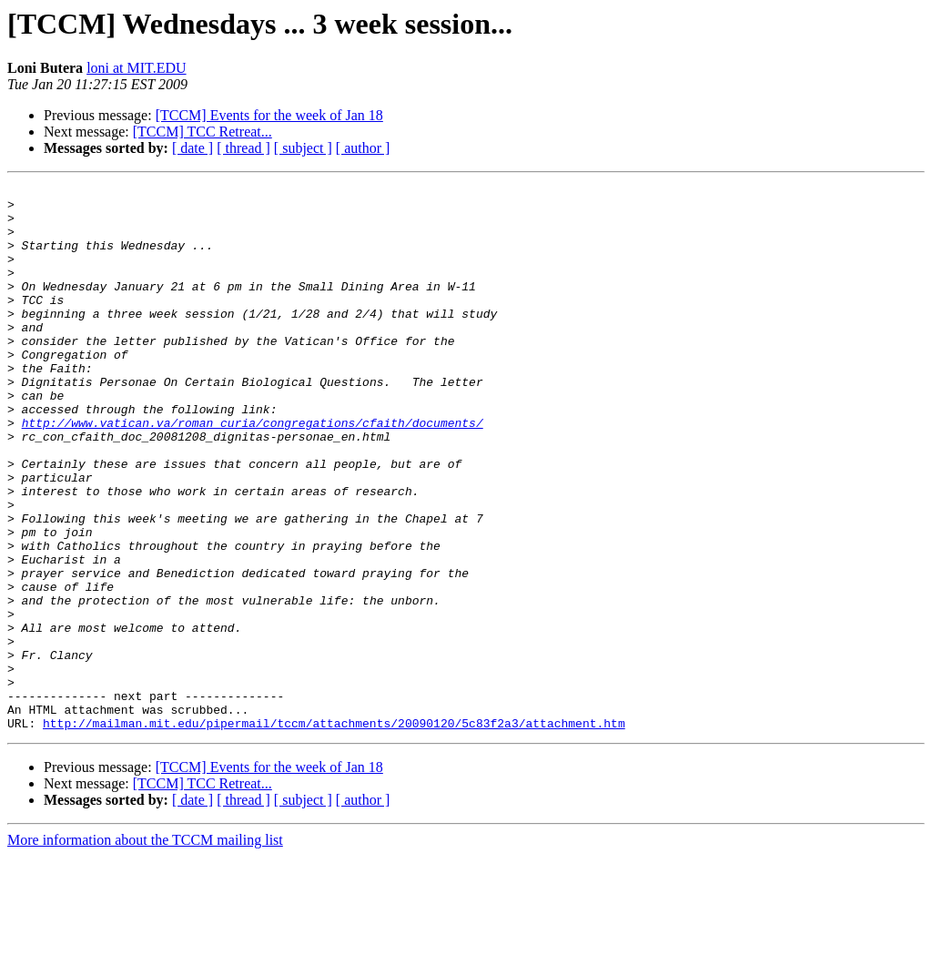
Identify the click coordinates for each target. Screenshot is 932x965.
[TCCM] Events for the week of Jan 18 (269, 115)
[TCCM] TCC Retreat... (202, 131)
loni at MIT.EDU (136, 68)
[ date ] (192, 148)
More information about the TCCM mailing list (145, 949)
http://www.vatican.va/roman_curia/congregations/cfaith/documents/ (252, 471)
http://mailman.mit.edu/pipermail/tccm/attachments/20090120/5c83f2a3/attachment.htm (334, 832)
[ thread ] (243, 148)
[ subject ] (303, 148)
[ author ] (363, 148)
